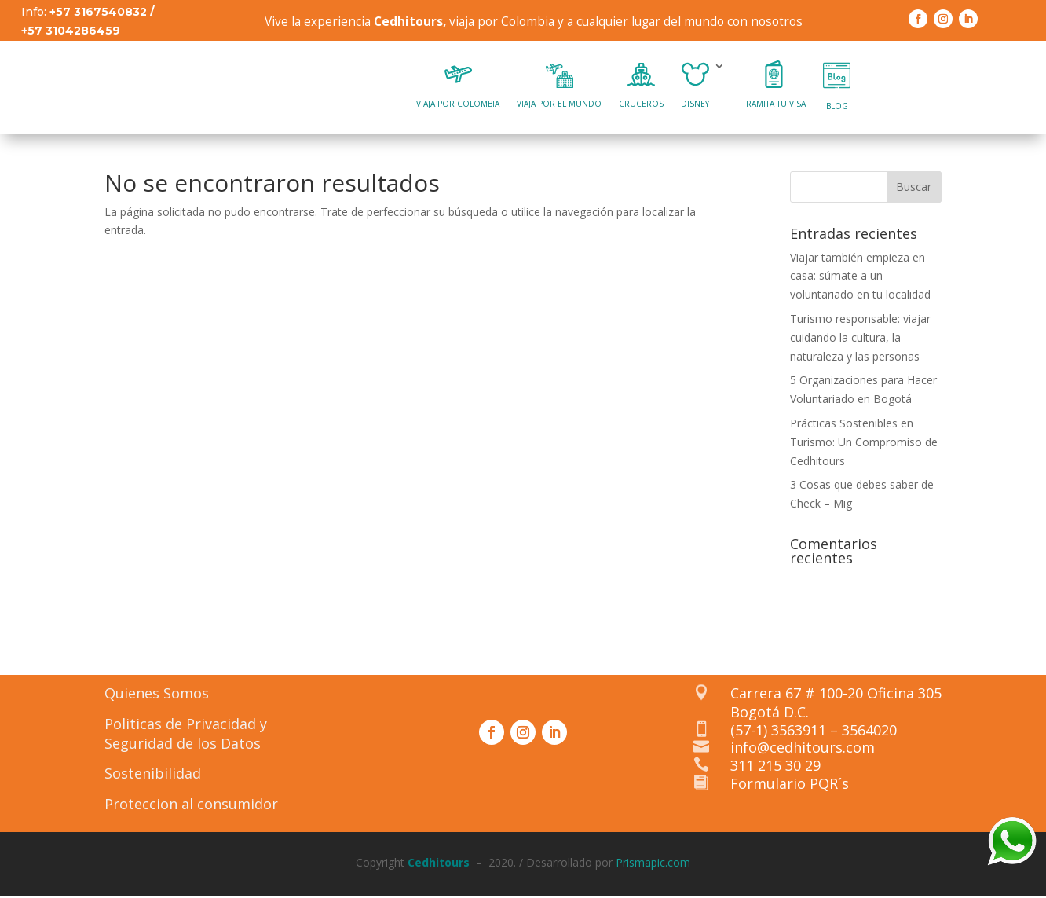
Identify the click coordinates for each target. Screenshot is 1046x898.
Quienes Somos (156, 701)
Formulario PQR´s (790, 797)
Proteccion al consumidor (191, 813)
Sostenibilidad (152, 782)
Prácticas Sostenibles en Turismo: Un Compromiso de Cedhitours (864, 450)
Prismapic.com (653, 870)
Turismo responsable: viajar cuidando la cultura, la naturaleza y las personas (860, 346)
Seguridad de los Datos (182, 751)
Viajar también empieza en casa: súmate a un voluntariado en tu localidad (862, 284)
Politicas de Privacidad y (185, 732)
